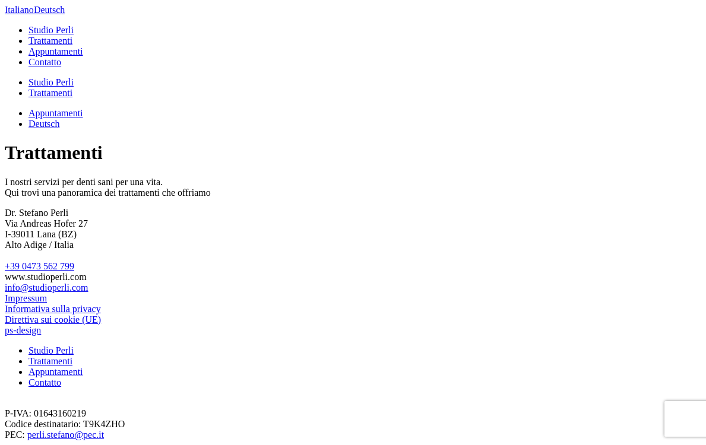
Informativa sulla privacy (53, 309)
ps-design (23, 330)
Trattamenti (50, 41)
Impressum (26, 298)
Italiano (19, 10)
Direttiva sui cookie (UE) (53, 319)
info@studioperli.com (46, 287)
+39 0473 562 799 (39, 266)
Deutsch (49, 10)
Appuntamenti (56, 51)
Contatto (45, 62)
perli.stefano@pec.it (65, 435)
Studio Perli (51, 30)
